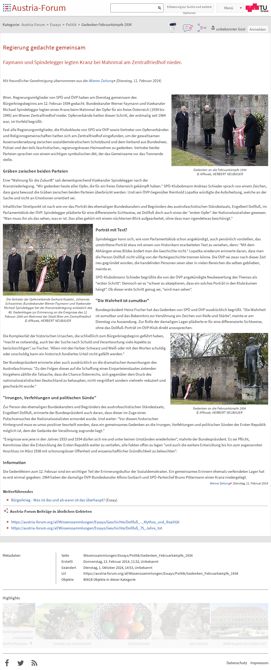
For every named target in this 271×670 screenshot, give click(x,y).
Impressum (259, 662)
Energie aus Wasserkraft (72, 643)
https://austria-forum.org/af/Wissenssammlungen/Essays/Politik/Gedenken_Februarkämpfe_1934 (160, 573)
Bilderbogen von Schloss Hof (244, 643)
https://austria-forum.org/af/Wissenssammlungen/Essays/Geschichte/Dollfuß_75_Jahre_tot (86, 527)
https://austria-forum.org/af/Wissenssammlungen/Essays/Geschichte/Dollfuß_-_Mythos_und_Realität (95, 521)
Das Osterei (198, 643)
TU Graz (257, 7)
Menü (228, 7)
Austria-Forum (39, 7)
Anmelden (258, 29)
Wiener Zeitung (101, 80)
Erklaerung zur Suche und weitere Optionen (189, 8)
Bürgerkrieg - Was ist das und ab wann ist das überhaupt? (58, 499)
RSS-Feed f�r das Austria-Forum (34, 663)
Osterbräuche (138, 643)
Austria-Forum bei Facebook (7, 663)
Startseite (7, 8)
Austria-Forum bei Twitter (20, 663)
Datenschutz (237, 662)
